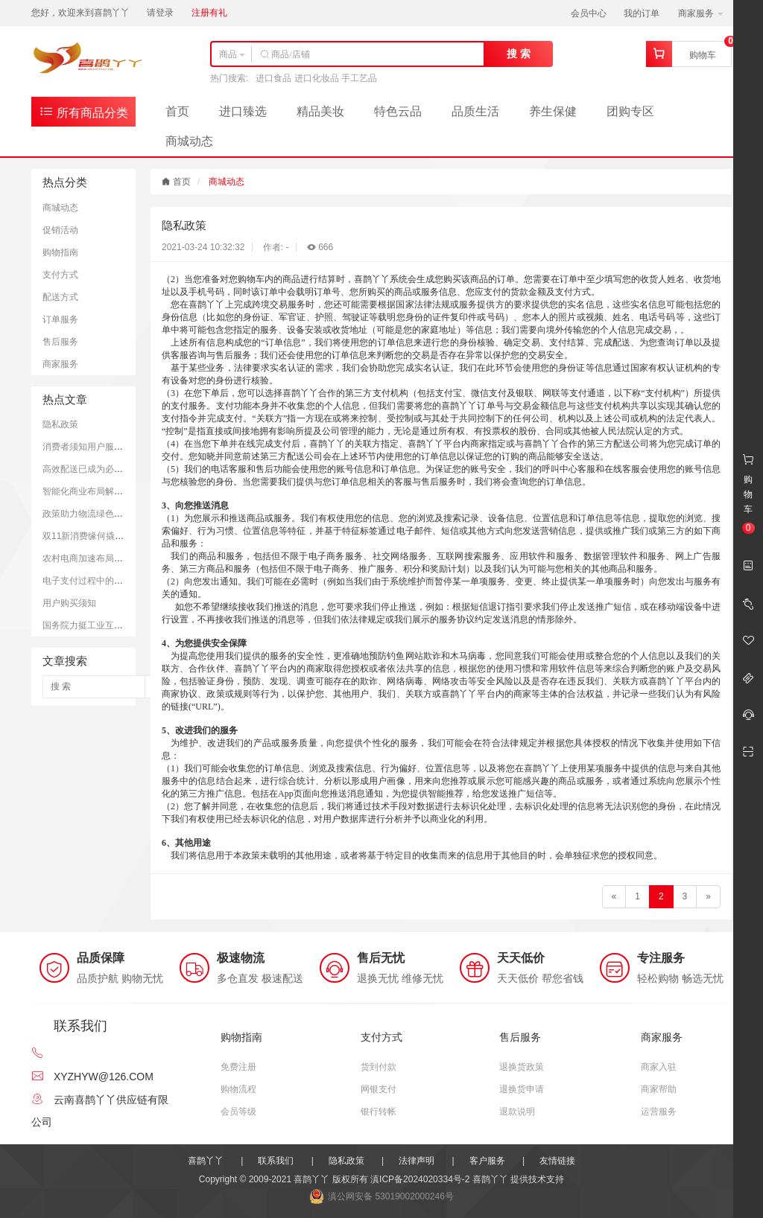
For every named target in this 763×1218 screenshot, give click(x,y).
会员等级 (238, 1111)
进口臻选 (243, 111)
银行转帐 (378, 1111)
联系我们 (276, 1160)
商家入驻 (659, 1067)
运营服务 (659, 1111)
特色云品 (398, 111)
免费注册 (238, 1067)
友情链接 (557, 1160)
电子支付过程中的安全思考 (96, 580)
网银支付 (378, 1089)
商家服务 (701, 13)
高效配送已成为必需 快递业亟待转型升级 (124, 469)
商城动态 (189, 141)
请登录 (160, 12)
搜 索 (519, 54)
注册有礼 (209, 12)
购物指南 (60, 252)
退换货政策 (521, 1067)
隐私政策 (60, 424)
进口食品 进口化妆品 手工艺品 (316, 78)
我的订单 (641, 13)
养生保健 (553, 111)
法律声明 (416, 1160)
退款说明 (517, 1111)
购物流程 (238, 1089)
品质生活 (475, 111)
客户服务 (487, 1160)
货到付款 (378, 1067)
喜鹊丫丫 (206, 1160)
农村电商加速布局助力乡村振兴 (105, 558)
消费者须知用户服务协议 (91, 446)
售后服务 (60, 342)
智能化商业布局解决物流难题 (100, 491)
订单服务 (60, 319)
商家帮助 (659, 1089)
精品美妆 (320, 111)
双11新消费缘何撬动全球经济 (100, 536)
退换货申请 (521, 1089)
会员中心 (589, 13)
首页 (177, 111)
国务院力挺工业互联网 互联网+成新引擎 (122, 625)
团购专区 (630, 111)
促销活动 (60, 230)
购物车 (702, 55)
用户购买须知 (69, 603)
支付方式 (60, 275)
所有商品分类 (83, 111)
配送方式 (60, 297)
